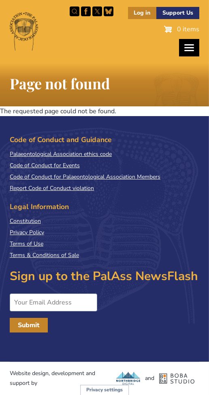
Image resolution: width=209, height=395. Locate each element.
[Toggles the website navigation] (189, 47)
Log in (142, 13)
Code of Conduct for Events (45, 165)
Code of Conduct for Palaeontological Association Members (85, 177)
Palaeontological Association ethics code (61, 154)
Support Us (177, 13)
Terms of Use (26, 244)
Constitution (25, 221)
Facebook (86, 11)
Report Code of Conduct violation (52, 188)
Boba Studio (176, 378)
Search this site (74, 11)
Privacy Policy (27, 232)
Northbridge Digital (128, 378)
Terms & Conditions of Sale (44, 255)
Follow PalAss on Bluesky (108, 11)
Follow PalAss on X (97, 11)
